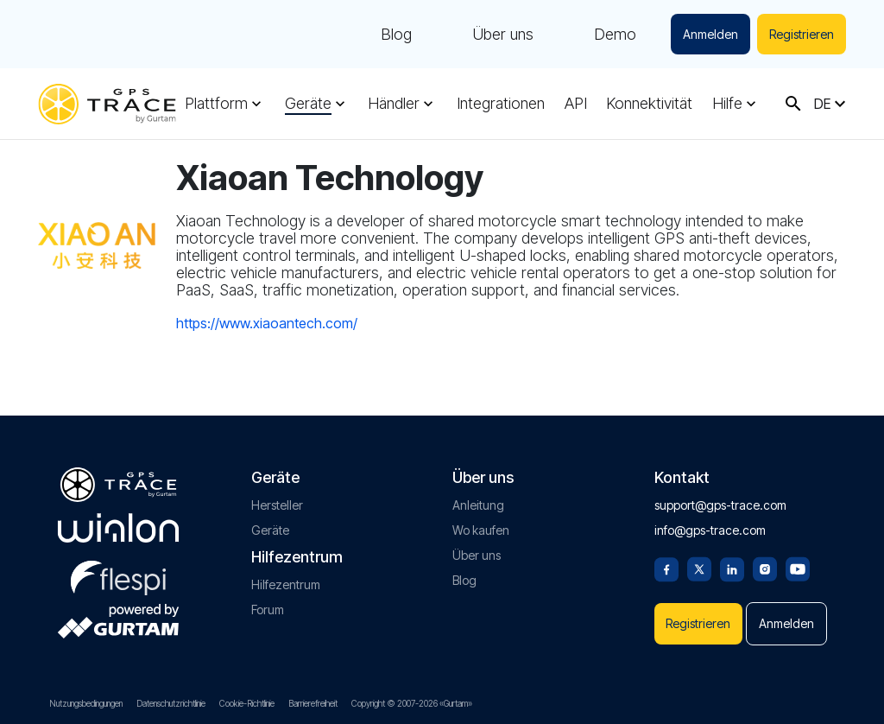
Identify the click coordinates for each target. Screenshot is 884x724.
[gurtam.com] (118, 528)
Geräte (308, 103)
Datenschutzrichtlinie (170, 703)
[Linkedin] (732, 568)
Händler (394, 103)
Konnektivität (649, 103)
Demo (615, 34)
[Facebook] (666, 568)
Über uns (503, 34)
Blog (396, 34)
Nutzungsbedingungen (86, 703)
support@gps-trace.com (720, 505)
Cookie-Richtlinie (247, 703)
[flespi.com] (118, 574)
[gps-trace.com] (107, 104)
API (576, 103)
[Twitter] (699, 568)
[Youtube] (798, 568)
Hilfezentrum (285, 584)
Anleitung (478, 505)
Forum (267, 609)
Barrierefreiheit (313, 703)
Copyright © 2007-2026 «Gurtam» (411, 703)
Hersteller (277, 505)
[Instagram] (765, 568)
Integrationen (501, 103)
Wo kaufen (480, 530)
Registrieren (801, 34)
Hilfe (727, 103)
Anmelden (710, 34)
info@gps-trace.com (710, 530)
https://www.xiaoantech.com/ (266, 323)
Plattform (216, 103)
